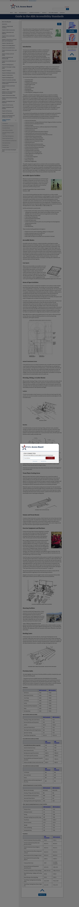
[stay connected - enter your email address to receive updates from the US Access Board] (34, 458)
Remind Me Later (43, 461)
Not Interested (35, 461)
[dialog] (39, 453)
